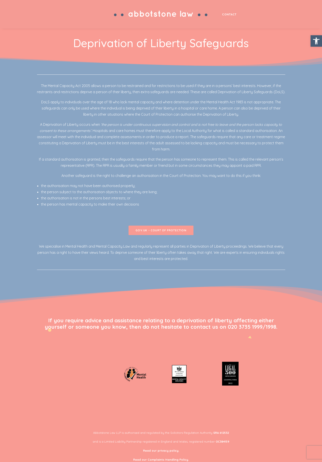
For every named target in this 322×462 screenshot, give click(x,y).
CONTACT (229, 14)
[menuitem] (161, 14)
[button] (316, 41)
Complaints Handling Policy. (168, 459)
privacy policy (168, 450)
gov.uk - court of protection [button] (161, 230)
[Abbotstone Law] (161, 14)
